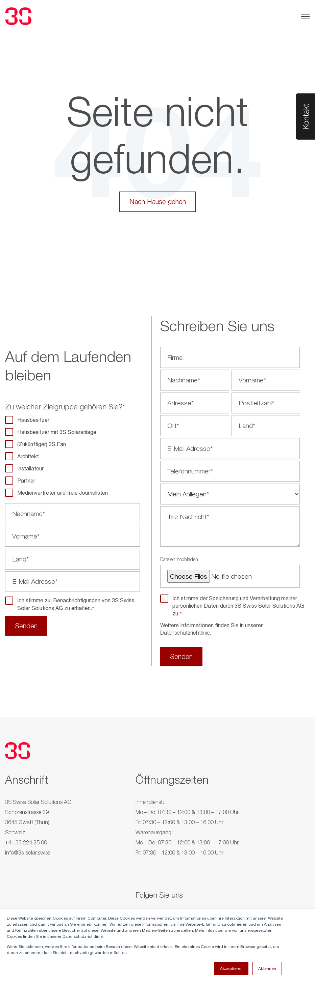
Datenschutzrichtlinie (185, 634)
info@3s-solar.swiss (27, 854)
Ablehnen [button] (267, 968)
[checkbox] (72, 456)
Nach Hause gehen (157, 201)
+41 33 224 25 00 (26, 844)
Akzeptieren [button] (231, 968)
